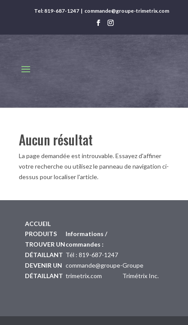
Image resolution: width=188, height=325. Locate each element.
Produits (41, 233)
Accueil (38, 223)
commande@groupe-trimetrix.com (126, 10)
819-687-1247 (98, 254)
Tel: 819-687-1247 (56, 10)
